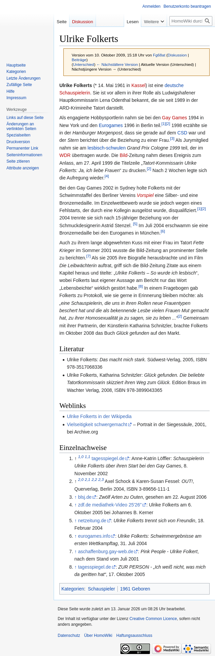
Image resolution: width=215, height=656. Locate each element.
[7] (88, 256)
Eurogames (111, 125)
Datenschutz (69, 635)
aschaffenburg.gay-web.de (105, 551)
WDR (64, 155)
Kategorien (72, 588)
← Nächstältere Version (117, 64)
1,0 (81, 456)
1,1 (87, 456)
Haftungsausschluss (134, 635)
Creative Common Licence (153, 618)
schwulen (115, 148)
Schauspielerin (74, 92)
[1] (163, 123)
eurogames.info (94, 536)
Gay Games (174, 117)
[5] (135, 223)
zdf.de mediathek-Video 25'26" (110, 504)
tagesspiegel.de (108, 458)
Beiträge (79, 59)
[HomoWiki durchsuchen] (190, 21)
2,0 (81, 480)
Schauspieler (101, 588)
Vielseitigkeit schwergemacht (97, 424)
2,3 (101, 480)
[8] (141, 286)
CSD (182, 132)
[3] (172, 138)
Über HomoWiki (98, 635)
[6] (163, 231)
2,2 (94, 480)
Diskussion (177, 55)
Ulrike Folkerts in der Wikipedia (99, 416)
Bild (123, 155)
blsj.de (85, 497)
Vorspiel (145, 195)
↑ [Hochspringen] (75, 497)
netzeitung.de (92, 520)
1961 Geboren (135, 588)
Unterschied (83, 64)
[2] (168, 123)
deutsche (174, 85)
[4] (107, 176)
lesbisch (96, 148)
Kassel (138, 85)
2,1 (87, 480)
